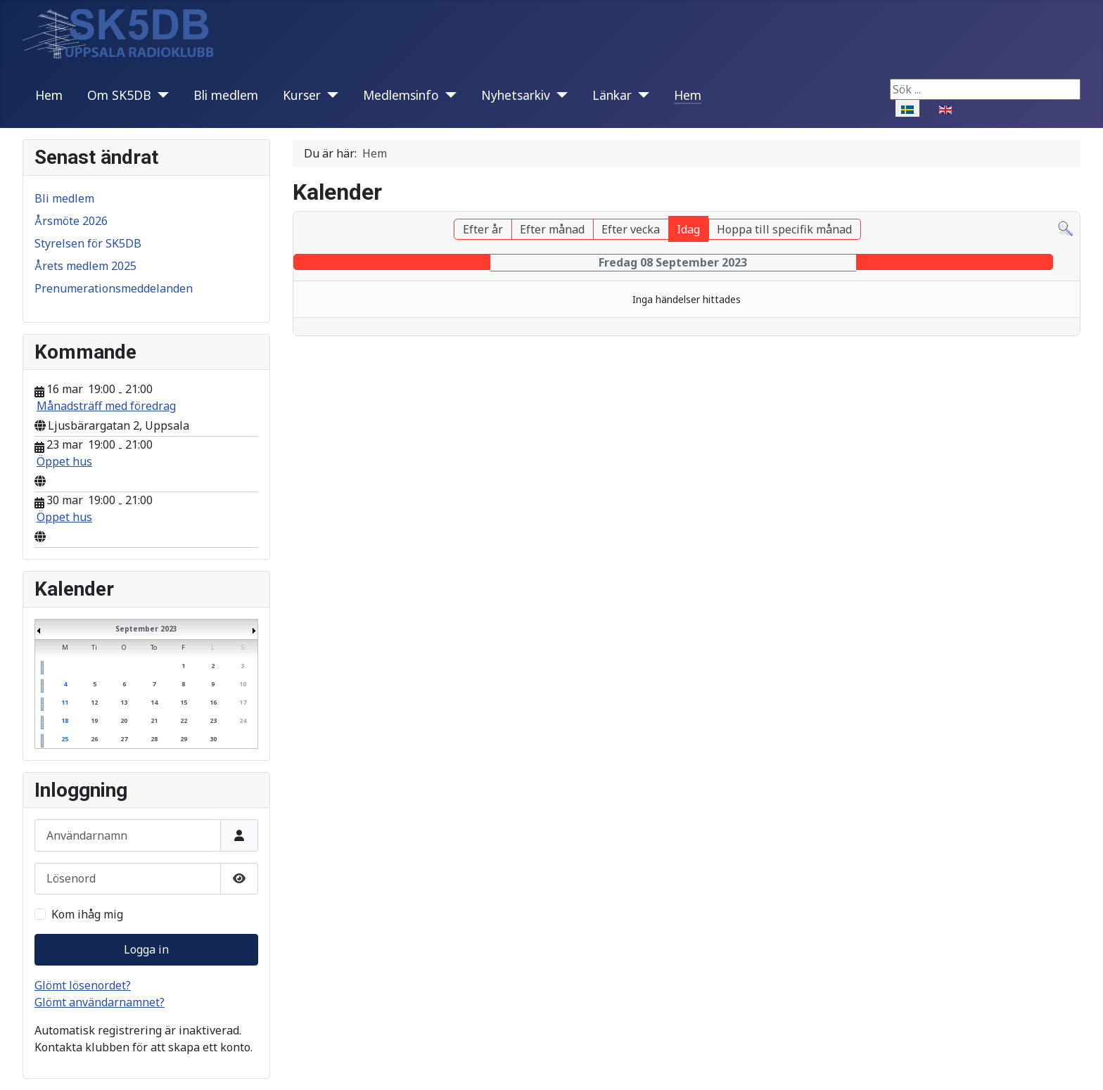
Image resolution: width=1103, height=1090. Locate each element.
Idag (688, 229)
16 (213, 702)
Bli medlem (225, 94)
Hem (49, 94)
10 (242, 683)
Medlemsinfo (401, 94)
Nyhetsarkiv (515, 94)
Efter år (483, 229)
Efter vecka (630, 229)
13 (123, 702)
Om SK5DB (119, 94)
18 (64, 720)
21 (154, 720)
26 (94, 738)
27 (123, 738)
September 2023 (146, 629)
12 (94, 702)
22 (183, 720)
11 (64, 702)
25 (64, 738)
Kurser (302, 94)
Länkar (612, 94)
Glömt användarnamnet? (99, 1002)
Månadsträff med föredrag (106, 405)
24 (242, 720)
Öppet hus (64, 461)
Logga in (146, 949)
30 (213, 738)
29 (183, 738)
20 (123, 720)
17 (242, 702)
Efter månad (552, 229)
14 (154, 702)
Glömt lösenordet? (82, 985)
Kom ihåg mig (87, 914)
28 (154, 738)
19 (94, 720)
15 (183, 702)
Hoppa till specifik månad (784, 229)
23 (213, 720)
